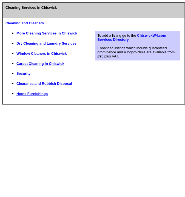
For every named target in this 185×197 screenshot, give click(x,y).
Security (23, 73)
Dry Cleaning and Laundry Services (46, 43)
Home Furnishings (32, 94)
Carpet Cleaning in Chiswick (40, 64)
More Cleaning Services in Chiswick (46, 33)
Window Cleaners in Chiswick (41, 53)
